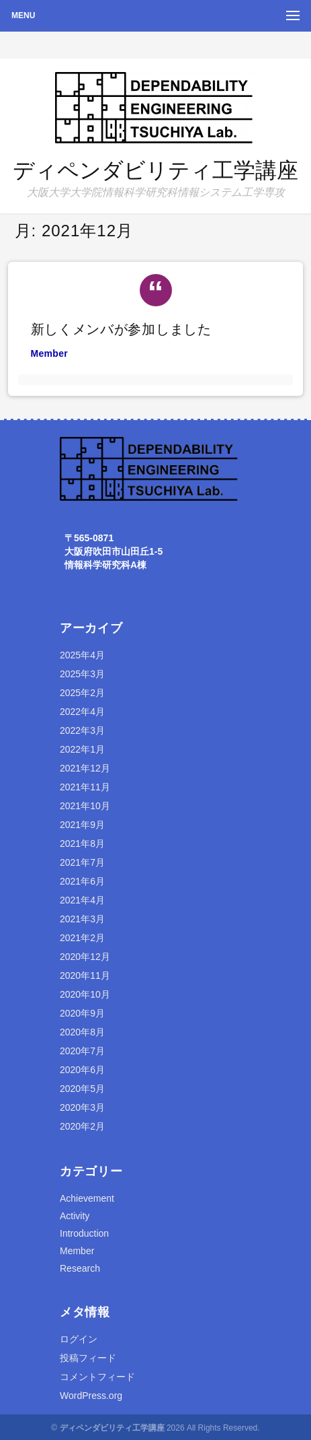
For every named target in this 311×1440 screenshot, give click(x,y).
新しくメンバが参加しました (121, 329)
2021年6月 (82, 881)
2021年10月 (85, 805)
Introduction (84, 1233)
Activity (74, 1215)
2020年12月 (85, 956)
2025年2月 (82, 692)
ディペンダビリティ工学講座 (155, 170)
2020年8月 (82, 1032)
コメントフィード (97, 1376)
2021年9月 (82, 824)
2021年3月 (82, 919)
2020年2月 (82, 1126)
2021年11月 (85, 787)
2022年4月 (82, 711)
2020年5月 (82, 1088)
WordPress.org (91, 1395)
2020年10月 (85, 994)
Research (80, 1268)
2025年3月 (82, 673)
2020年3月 (82, 1107)
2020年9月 (82, 1013)
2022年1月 (82, 749)
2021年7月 (82, 862)
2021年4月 (82, 900)
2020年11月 (85, 975)
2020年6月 (82, 1069)
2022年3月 (82, 730)
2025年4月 (82, 655)
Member (49, 353)
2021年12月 (85, 768)
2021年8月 (82, 843)
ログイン (78, 1339)
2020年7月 (82, 1050)
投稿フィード (88, 1357)
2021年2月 (82, 937)
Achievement (87, 1198)
